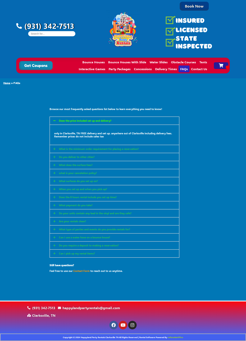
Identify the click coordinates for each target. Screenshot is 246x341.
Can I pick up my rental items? (77, 253)
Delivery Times (166, 69)
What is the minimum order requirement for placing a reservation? (99, 149)
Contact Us (199, 69)
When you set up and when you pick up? (83, 189)
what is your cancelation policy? (78, 173)
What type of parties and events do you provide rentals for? (94, 229)
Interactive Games (92, 69)
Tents (203, 62)
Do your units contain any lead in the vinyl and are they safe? (95, 213)
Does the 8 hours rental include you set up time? (88, 197)
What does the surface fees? (76, 165)
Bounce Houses (93, 62)
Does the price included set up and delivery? (85, 120)
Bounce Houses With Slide (127, 62)
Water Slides (159, 62)
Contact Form (81, 271)
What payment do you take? (76, 205)
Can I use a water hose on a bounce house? (84, 237)
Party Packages (120, 69)
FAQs (184, 69)
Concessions (143, 69)
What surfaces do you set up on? (78, 181)
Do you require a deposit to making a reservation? (89, 245)
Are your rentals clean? (72, 221)
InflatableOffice (175, 337)
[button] (114, 121)
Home (6, 83)
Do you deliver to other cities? (77, 157)
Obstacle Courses (183, 62)
